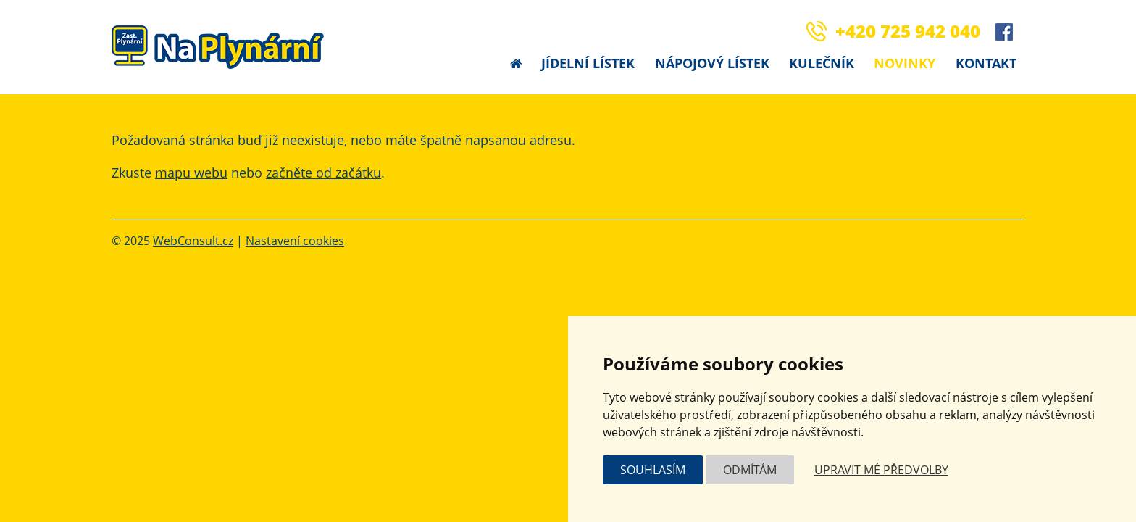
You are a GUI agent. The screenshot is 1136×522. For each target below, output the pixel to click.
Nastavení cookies (295, 241)
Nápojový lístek (712, 63)
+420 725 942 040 (907, 31)
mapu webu (191, 172)
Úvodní (516, 63)
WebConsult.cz (193, 241)
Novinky (904, 63)
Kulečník (821, 63)
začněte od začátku (323, 172)
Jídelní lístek (588, 63)
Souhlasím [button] (652, 470)
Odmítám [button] (750, 470)
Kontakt (986, 63)
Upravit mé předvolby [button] (881, 470)
